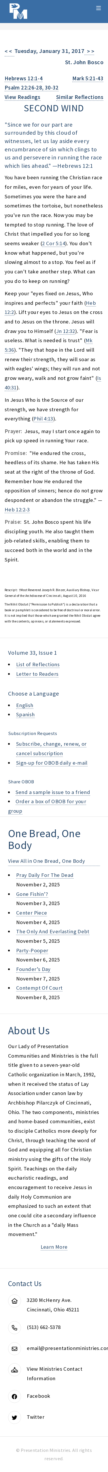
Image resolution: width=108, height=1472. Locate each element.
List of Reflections (38, 664)
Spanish (25, 714)
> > (89, 51)
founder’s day (33, 969)
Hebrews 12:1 (74, 166)
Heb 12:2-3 (17, 509)
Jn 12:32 (65, 331)
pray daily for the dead (45, 875)
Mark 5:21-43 (87, 78)
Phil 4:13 (43, 418)
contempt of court (39, 987)
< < (9, 51)
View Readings (23, 97)
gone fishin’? (32, 894)
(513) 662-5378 (43, 1327)
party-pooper (32, 950)
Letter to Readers (37, 674)
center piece (31, 912)
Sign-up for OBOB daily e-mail (52, 762)
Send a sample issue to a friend (53, 792)
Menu (98, 8)
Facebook (38, 1396)
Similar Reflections (79, 97)
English (24, 705)
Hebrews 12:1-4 (24, 78)
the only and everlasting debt (53, 931)
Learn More (54, 1247)
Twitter (35, 1417)
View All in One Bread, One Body (46, 861)
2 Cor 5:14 (53, 243)
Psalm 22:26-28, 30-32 (32, 87)
